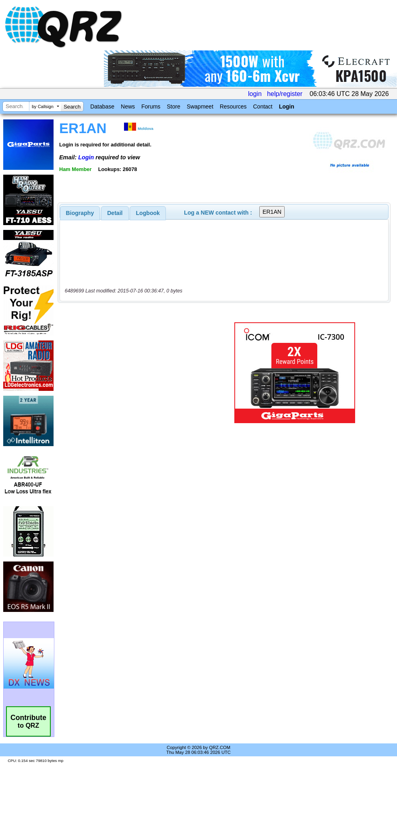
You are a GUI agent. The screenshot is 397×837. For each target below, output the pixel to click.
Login (286, 106)
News (128, 106)
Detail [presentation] (114, 213)
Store (173, 106)
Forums (150, 106)
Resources (233, 106)
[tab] (80, 213)
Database (102, 106)
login (255, 93)
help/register (284, 93)
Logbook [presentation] (148, 213)
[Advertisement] (134, 372)
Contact (262, 106)
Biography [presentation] (80, 213)
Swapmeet (200, 106)
